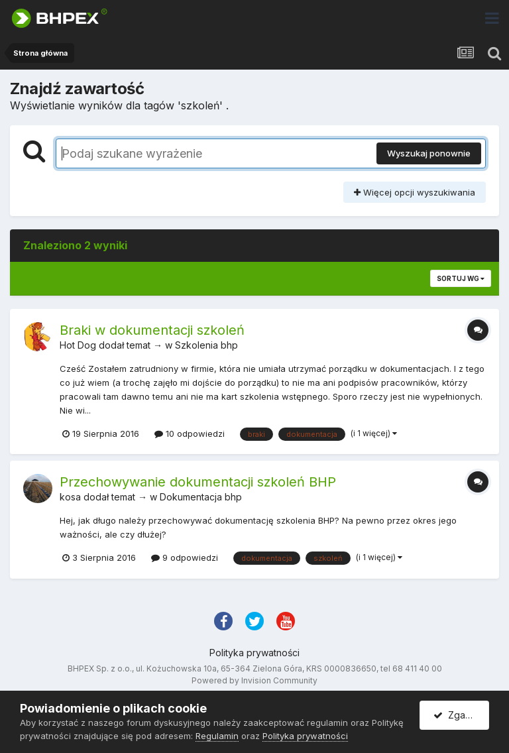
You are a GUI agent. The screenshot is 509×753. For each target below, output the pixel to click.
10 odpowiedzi (189, 433)
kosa (70, 496)
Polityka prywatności (254, 652)
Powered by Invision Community (254, 680)
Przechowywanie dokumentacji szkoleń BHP (198, 482)
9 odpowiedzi (184, 557)
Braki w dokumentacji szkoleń (152, 330)
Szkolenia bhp (206, 345)
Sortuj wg (460, 278)
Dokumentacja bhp (201, 496)
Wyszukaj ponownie (429, 153)
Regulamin (217, 735)
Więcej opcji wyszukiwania (414, 192)
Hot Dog (78, 345)
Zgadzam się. (461, 715)
